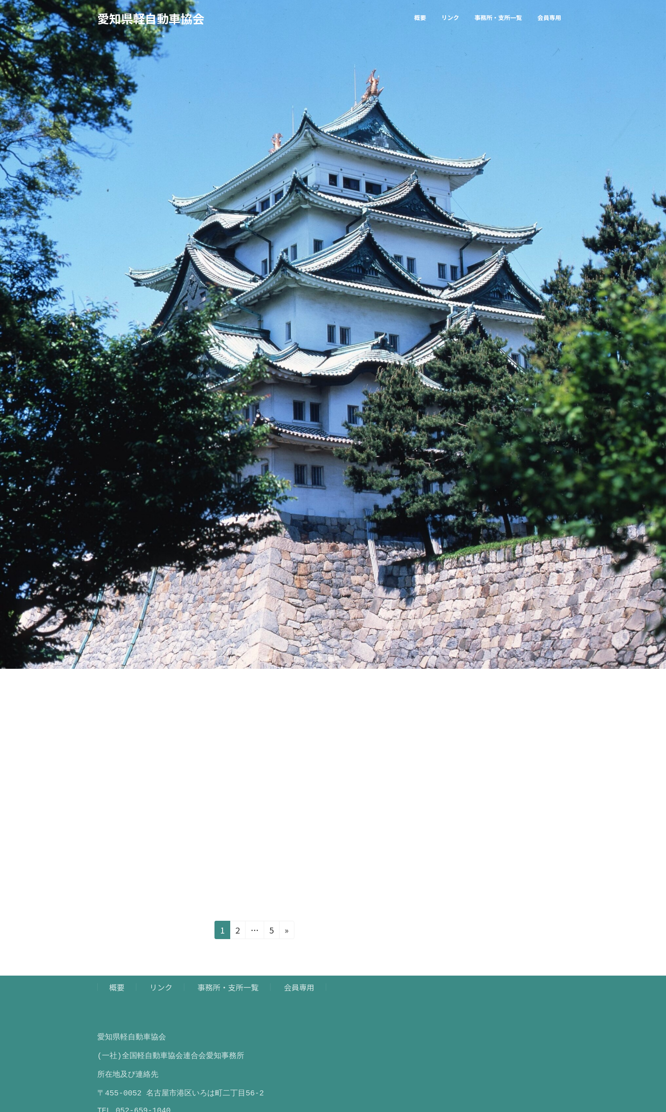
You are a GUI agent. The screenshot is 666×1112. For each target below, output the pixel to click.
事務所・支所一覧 (228, 987)
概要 (116, 987)
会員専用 (299, 987)
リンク (161, 987)
